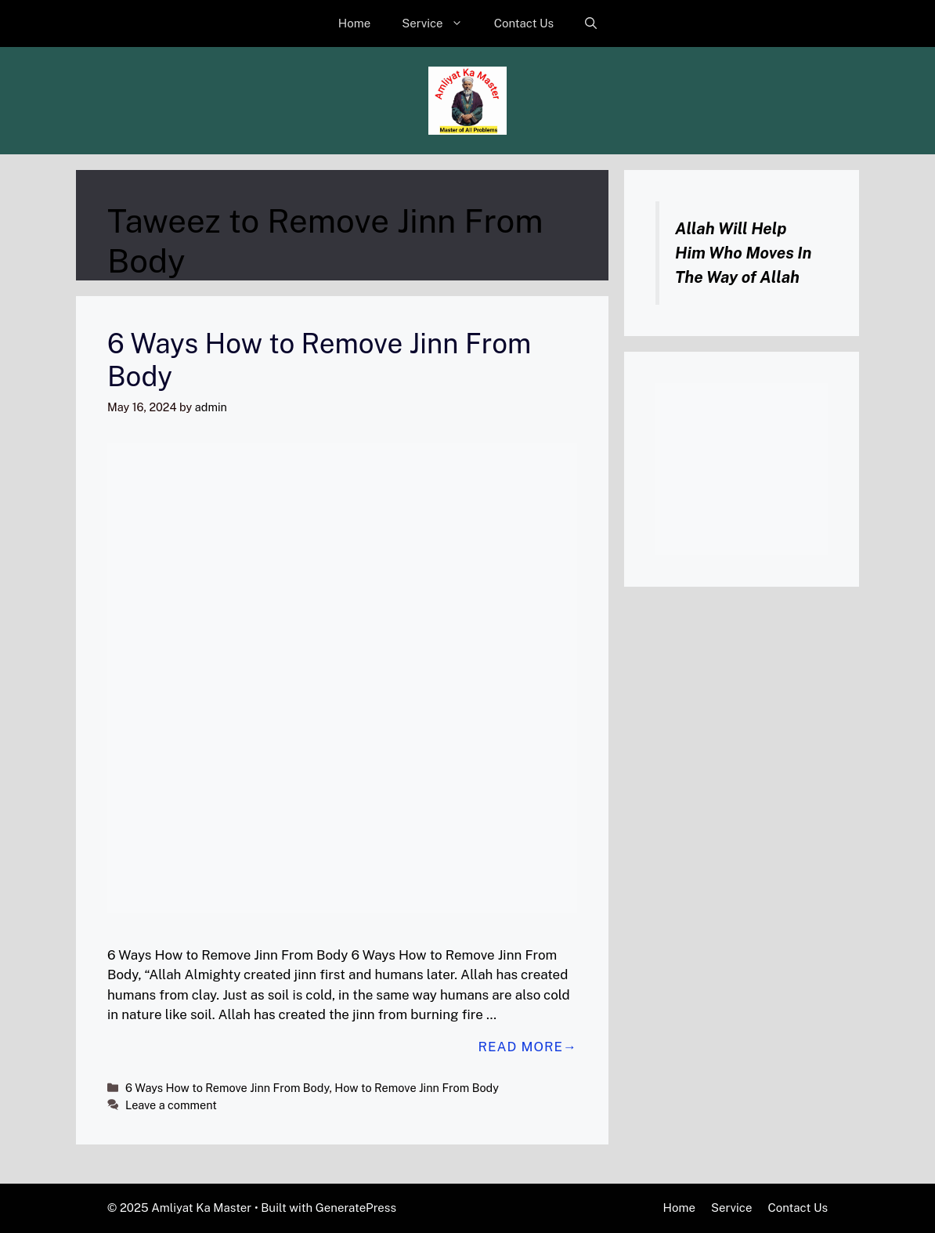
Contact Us (524, 23)
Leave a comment (171, 1105)
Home (354, 23)
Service (440, 23)
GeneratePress (356, 1207)
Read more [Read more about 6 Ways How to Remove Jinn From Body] (520, 1046)
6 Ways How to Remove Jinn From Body (227, 1087)
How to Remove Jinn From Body (416, 1087)
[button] (590, 23)
